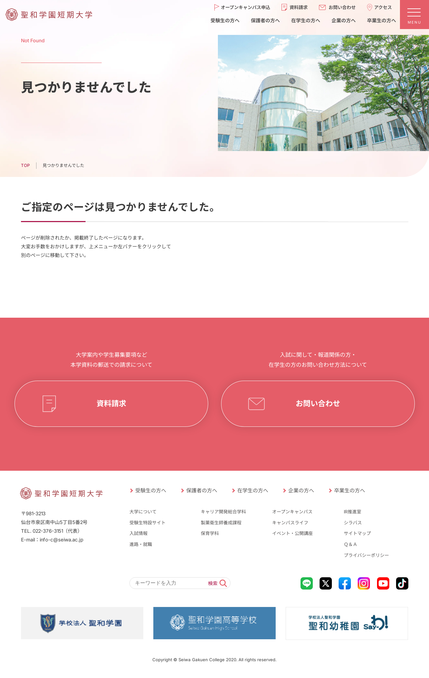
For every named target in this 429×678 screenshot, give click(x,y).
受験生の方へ (224, 20)
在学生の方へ (305, 20)
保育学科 (210, 533)
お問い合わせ (342, 7)
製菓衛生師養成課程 (221, 522)
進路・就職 (140, 544)
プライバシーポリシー (366, 555)
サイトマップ (357, 533)
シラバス (353, 522)
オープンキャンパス (292, 511)
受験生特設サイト (147, 522)
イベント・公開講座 (292, 533)
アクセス (383, 7)
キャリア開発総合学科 (223, 511)
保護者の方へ (265, 20)
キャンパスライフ (290, 522)
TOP (25, 165)
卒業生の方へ (381, 20)
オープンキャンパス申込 (245, 7)
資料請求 (299, 7)
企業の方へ (343, 20)
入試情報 (138, 533)
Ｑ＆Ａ (350, 544)
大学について (142, 511)
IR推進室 (352, 511)
